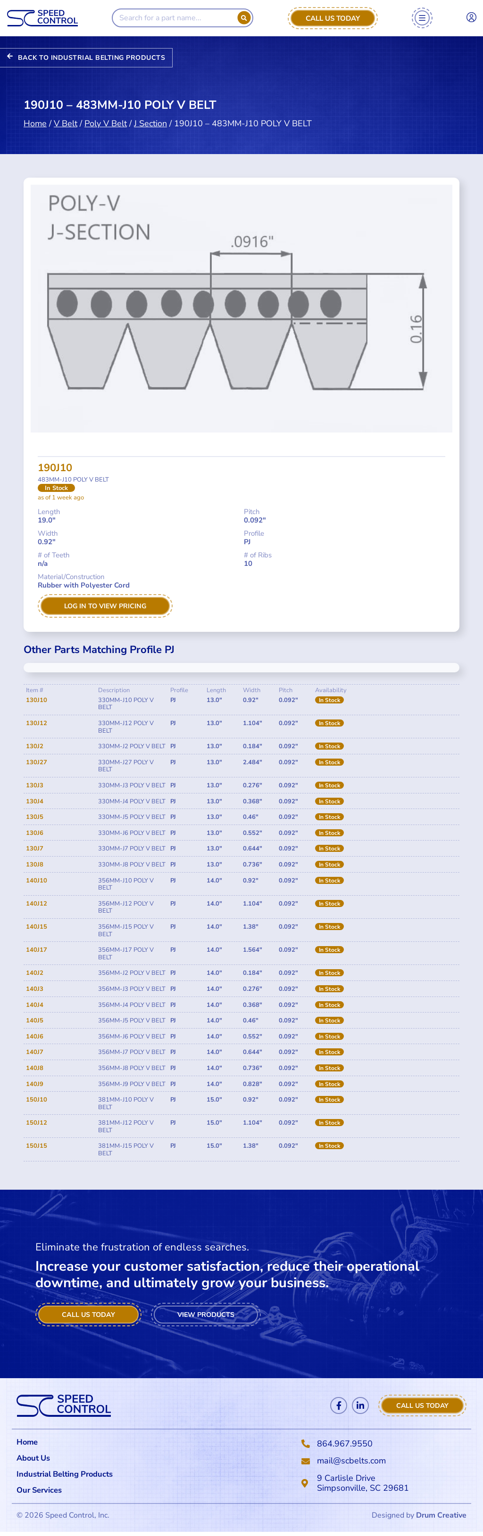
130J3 (34, 786)
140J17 (36, 951)
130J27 (36, 763)
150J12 (36, 1123)
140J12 (36, 904)
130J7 (34, 849)
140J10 (36, 881)
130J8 (34, 865)
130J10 (36, 701)
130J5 (34, 818)
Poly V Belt (105, 122)
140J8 (34, 1069)
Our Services (44, 1493)
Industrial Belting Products (70, 1476)
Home (35, 122)
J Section (150, 122)
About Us (35, 1459)
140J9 (34, 1084)
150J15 (36, 1147)
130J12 (36, 724)
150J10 (36, 1100)
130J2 (34, 747)
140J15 (36, 927)
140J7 (34, 1053)
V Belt (65, 122)
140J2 (34, 974)
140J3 (34, 990)
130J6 (34, 834)
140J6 (34, 1037)
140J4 (34, 1006)
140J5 (34, 1021)
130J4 (34, 802)
